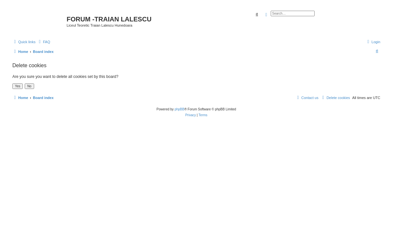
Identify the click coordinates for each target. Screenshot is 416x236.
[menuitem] (43, 42)
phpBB (179, 109)
